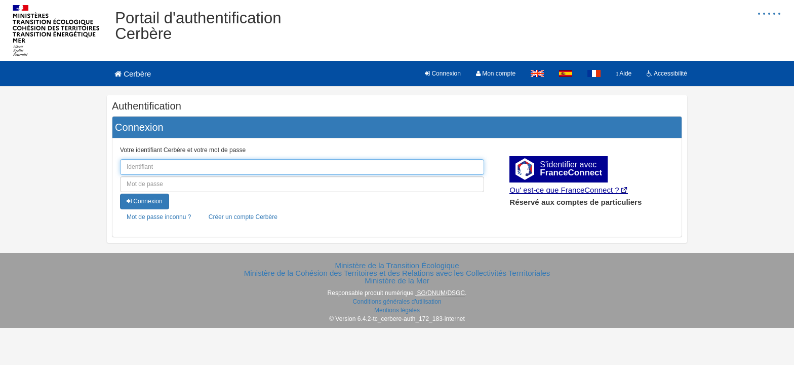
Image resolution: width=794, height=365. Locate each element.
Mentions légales (397, 310)
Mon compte (495, 73)
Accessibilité (667, 73)
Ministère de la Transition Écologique (397, 265)
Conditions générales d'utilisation (396, 301)
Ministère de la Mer (397, 280)
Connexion (443, 73)
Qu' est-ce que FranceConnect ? (564, 190)
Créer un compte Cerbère (243, 217)
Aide (623, 73)
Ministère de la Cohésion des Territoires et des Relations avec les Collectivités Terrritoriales (397, 273)
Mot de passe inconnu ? (159, 217)
